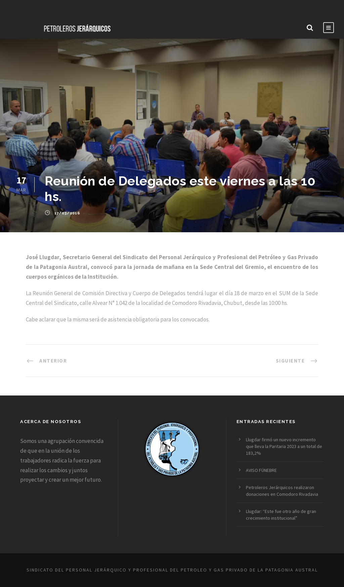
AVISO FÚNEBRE (261, 470)
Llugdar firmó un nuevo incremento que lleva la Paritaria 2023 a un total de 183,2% (284, 446)
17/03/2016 (67, 213)
